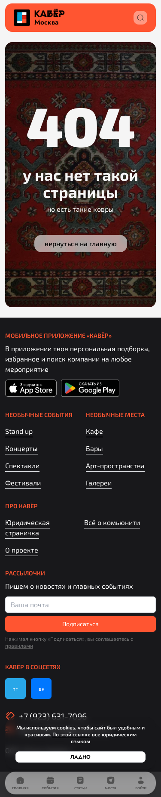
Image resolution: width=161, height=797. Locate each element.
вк (41, 689)
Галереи (99, 483)
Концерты (21, 448)
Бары (94, 448)
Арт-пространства (115, 465)
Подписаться (80, 623)
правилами (19, 646)
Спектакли (22, 465)
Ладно (80, 757)
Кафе (94, 431)
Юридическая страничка (27, 527)
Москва (46, 22)
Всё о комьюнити (112, 522)
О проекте (21, 550)
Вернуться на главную (81, 243)
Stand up (19, 431)
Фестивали (23, 483)
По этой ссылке (71, 734)
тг (15, 689)
